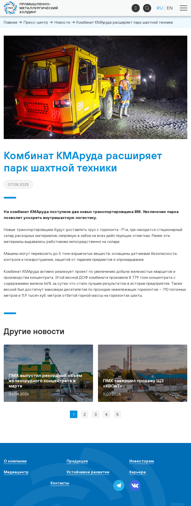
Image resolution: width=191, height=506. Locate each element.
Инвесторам (141, 461)
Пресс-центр (36, 22)
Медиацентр (16, 472)
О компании (15, 461)
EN (170, 7)
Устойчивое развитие (88, 472)
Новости (62, 22)
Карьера (137, 472)
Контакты (59, 483)
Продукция (77, 461)
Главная (10, 22)
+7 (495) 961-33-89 (136, 8)
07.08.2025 (18, 184)
